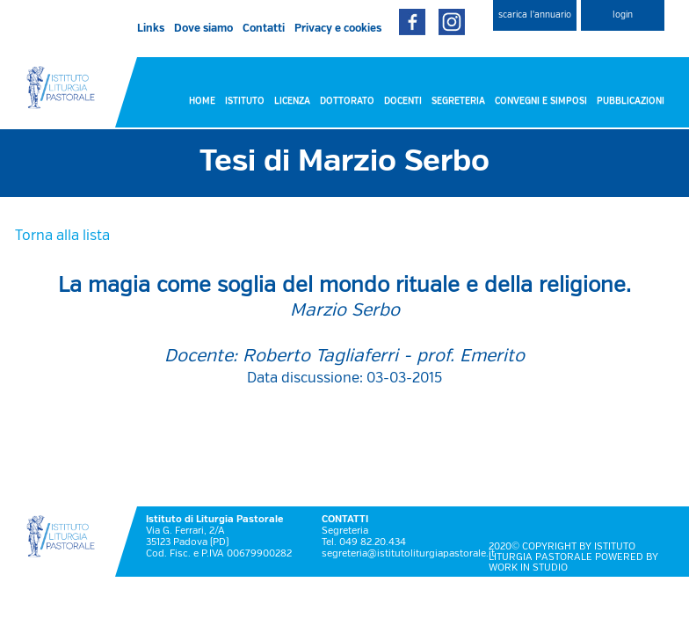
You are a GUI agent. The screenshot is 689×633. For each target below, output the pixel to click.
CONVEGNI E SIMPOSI (541, 101)
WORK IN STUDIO (528, 567)
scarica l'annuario (534, 15)
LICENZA (292, 101)
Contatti (264, 29)
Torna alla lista (62, 236)
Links (150, 29)
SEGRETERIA (458, 101)
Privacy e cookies (337, 29)
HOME (202, 101)
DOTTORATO (347, 101)
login (623, 15)
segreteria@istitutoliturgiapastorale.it (408, 553)
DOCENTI (403, 101)
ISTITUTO (245, 101)
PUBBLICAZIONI (630, 101)
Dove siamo (203, 29)
